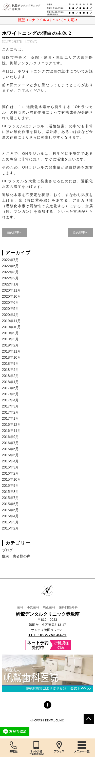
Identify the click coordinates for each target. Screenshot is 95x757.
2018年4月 (10, 370)
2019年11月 (11, 321)
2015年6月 (10, 504)
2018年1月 (10, 382)
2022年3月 (10, 272)
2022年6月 (10, 266)
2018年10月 (11, 357)
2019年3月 (10, 339)
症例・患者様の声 (16, 556)
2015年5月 (10, 510)
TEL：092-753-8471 (47, 635)
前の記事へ (14, 232)
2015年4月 (10, 516)
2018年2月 (10, 376)
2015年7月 (10, 498)
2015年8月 (10, 492)
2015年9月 (10, 485)
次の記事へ (80, 232)
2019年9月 (10, 333)
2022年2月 (10, 278)
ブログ (31, 41)
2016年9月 (10, 437)
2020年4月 (10, 315)
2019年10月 (11, 327)
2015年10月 (11, 479)
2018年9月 (10, 363)
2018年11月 (11, 351)
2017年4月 (10, 400)
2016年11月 (11, 431)
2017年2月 (10, 412)
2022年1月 (10, 284)
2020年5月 (10, 309)
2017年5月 (10, 394)
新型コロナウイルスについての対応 (47, 20)
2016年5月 (10, 455)
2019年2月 (10, 345)
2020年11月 (11, 290)
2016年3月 (10, 467)
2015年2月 (10, 528)
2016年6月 (10, 449)
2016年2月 (10, 473)
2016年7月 (10, 443)
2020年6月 (10, 302)
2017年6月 (10, 388)
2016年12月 (11, 424)
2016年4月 (10, 461)
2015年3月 (10, 522)
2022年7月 (10, 260)
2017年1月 (10, 418)
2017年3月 (10, 406)
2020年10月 (11, 296)
